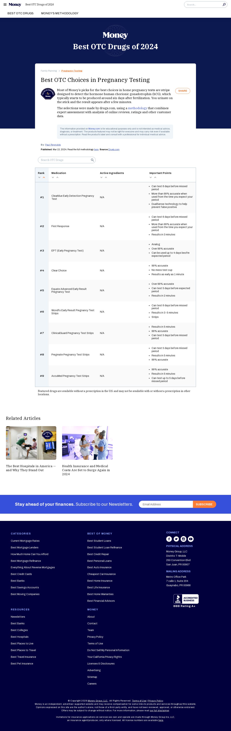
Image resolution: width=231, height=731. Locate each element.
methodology (137, 108)
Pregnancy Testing (71, 71)
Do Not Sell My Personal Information (108, 650)
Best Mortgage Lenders (24, 547)
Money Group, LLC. (98, 701)
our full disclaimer (159, 710)
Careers (92, 683)
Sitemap (92, 677)
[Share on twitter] (176, 541)
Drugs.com (113, 149)
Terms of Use (95, 643)
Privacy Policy (95, 637)
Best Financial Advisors (101, 601)
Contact (92, 623)
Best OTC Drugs (20, 13)
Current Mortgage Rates (25, 541)
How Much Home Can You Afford (29, 554)
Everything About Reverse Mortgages (33, 567)
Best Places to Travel (23, 650)
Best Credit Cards (21, 574)
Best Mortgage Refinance (26, 561)
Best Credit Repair (98, 554)
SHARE (182, 90)
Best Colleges (19, 630)
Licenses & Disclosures (101, 663)
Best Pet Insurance (22, 663)
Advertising (94, 670)
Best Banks (18, 580)
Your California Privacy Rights (104, 657)
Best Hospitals (20, 637)
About (91, 616)
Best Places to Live (22, 643)
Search (224, 4)
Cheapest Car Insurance (101, 574)
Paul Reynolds (53, 145)
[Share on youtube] (191, 541)
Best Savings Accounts (25, 587)
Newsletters (18, 616)
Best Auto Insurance (99, 567)
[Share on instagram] (184, 541)
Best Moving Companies (25, 594)
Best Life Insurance (98, 587)
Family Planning (49, 71)
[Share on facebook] (169, 541)
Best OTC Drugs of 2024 (39, 4)
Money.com (94, 128)
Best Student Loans (99, 541)
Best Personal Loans (99, 561)
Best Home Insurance (99, 580)
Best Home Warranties (100, 594)
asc (44, 177)
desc (39, 177)
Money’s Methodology (60, 13)
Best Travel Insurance (23, 657)
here (96, 149)
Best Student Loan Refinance (104, 547)
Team (90, 630)
